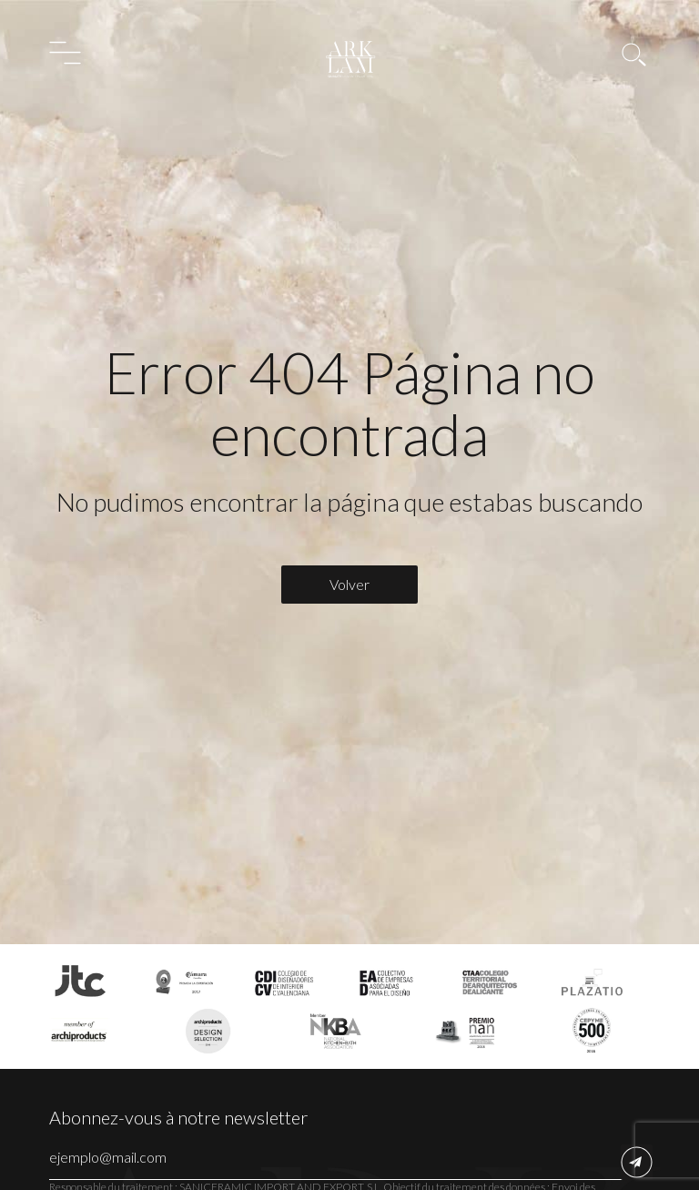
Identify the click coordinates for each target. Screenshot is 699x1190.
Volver (349, 584)
